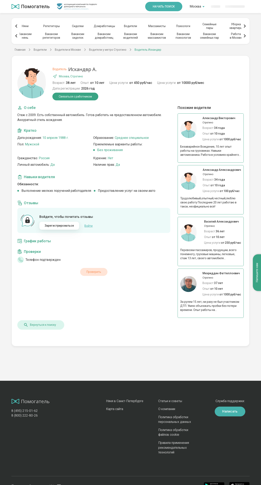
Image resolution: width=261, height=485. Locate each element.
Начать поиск (164, 6)
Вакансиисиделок (77, 35)
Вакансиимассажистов (157, 35)
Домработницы (104, 26)
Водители (130, 26)
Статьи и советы (170, 401)
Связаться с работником (75, 96)
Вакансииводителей (130, 35)
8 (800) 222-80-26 (24, 415)
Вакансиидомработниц (104, 35)
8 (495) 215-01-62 (24, 411)
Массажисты (157, 26)
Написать (230, 411)
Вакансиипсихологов (183, 35)
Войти (88, 225)
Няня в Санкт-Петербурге (124, 401)
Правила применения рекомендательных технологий (173, 447)
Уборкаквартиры (236, 26)
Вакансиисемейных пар (209, 35)
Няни (25, 26)
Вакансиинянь (25, 35)
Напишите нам (257, 272)
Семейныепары (209, 26)
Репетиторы (51, 26)
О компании (166, 409)
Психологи (183, 26)
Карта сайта (114, 409)
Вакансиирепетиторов (51, 35)
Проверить (93, 271)
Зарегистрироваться (59, 225)
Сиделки (78, 26)
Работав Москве (236, 35)
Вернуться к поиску (39, 325)
